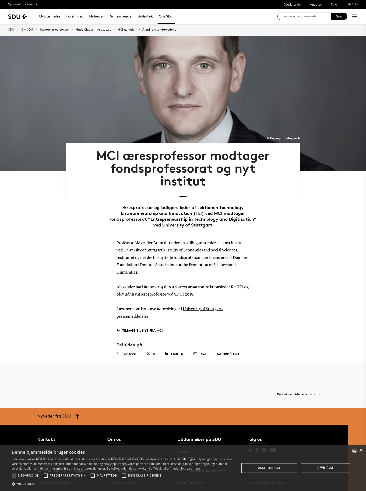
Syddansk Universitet (23, 4)
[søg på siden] (306, 16)
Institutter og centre (54, 29)
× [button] (360, 450)
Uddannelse (49, 16)
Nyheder (96, 16)
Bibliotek (145, 16)
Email (200, 354)
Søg (339, 16)
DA (348, 4)
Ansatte (316, 4)
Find (334, 4)
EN (356, 4)
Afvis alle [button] (325, 468)
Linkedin (174, 354)
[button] (13, 475)
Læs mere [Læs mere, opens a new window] (193, 468)
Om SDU (166, 16)
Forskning (74, 16)
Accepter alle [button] (269, 468)
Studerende (292, 4)
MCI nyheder (126, 29)
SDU (11, 29)
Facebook (126, 354)
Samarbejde (121, 16)
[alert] (183, 468)
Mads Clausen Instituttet (93, 29)
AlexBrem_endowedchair (160, 29)
